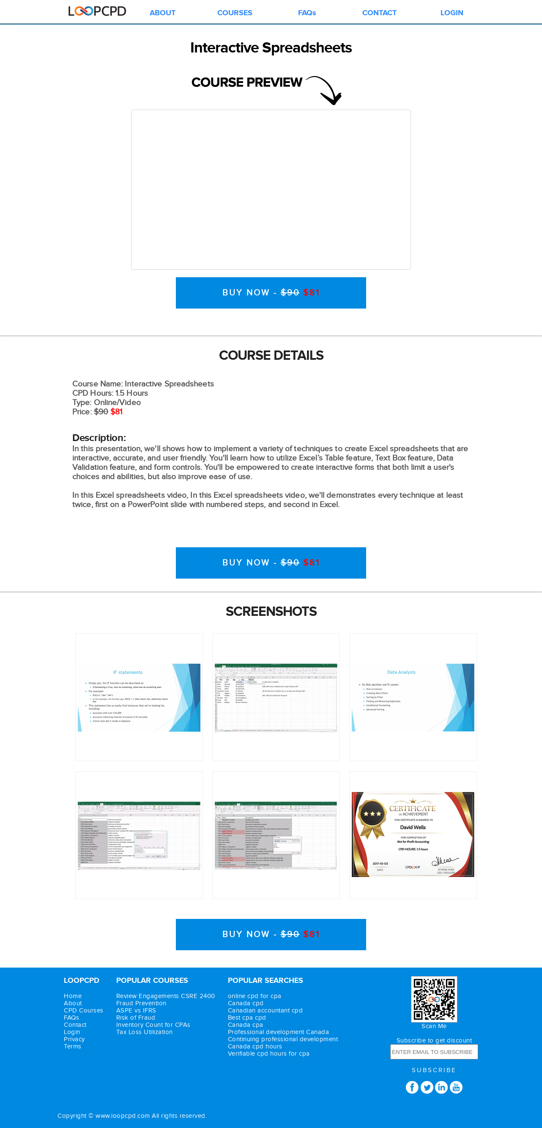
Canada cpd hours (255, 1046)
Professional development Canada (278, 1032)
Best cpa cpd (247, 1017)
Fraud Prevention (141, 1003)
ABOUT (162, 13)
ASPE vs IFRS (136, 1010)
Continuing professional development (283, 1039)
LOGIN (452, 13)
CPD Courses (84, 1010)
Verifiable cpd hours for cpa (269, 1053)
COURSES (234, 13)
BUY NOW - (271, 293)
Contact (75, 1025)
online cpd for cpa (255, 996)
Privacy (74, 1039)
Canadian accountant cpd (265, 1010)
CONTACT (379, 13)
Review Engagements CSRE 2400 (165, 996)
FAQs (307, 13)
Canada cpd (246, 1003)
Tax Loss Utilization (144, 1032)
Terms (73, 1046)
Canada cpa (245, 1025)
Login (72, 1032)
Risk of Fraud (136, 1017)
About (73, 1003)
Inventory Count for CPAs (153, 1025)
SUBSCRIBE (434, 1070)
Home (73, 996)
